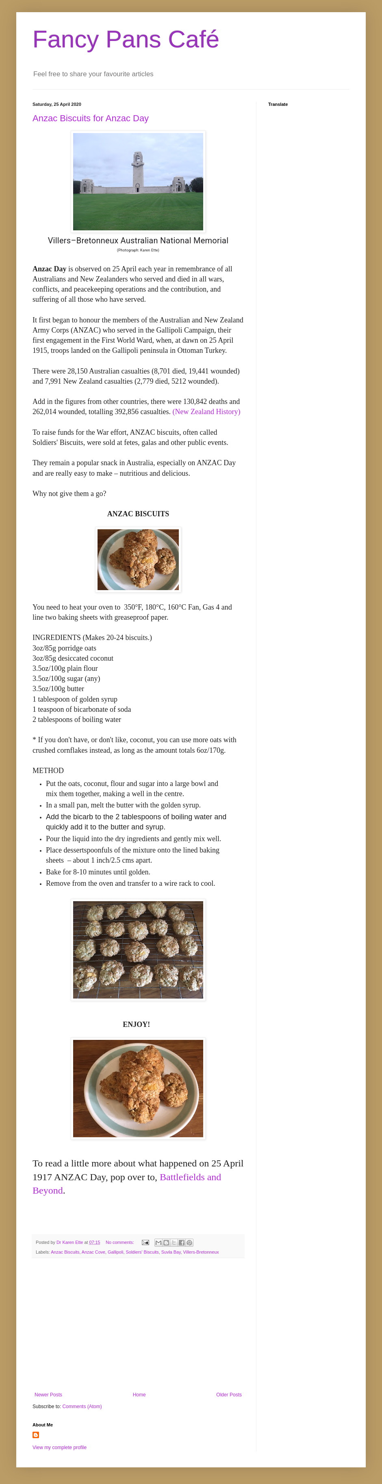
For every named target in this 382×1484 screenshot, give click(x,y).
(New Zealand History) (206, 412)
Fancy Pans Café (126, 39)
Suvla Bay (171, 1252)
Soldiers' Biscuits (142, 1252)
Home (139, 1395)
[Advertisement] (138, 1325)
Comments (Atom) (82, 1406)
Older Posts (229, 1395)
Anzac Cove (93, 1252)
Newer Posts (48, 1395)
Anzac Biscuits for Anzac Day (91, 118)
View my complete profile (60, 1447)
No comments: (120, 1242)
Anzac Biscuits (65, 1252)
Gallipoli (115, 1252)
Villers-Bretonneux (201, 1252)
